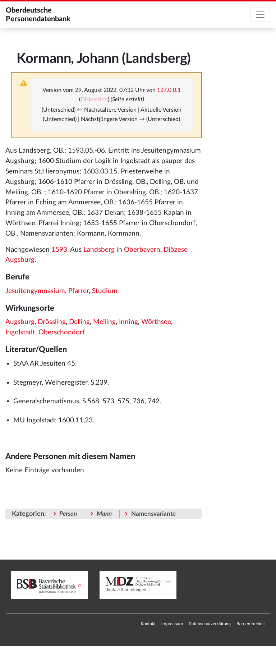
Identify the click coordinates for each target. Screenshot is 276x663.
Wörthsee (156, 322)
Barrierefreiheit (250, 623)
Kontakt (148, 623)
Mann (104, 514)
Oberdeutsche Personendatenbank (38, 15)
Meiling (104, 322)
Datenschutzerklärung (210, 623)
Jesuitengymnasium (35, 291)
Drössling (52, 322)
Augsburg (19, 322)
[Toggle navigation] (260, 15)
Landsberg (99, 249)
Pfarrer (78, 291)
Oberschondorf (61, 332)
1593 (59, 249)
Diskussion (94, 99)
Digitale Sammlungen (125, 589)
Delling (79, 322)
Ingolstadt (20, 332)
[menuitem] (148, 624)
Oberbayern (142, 249)
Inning (128, 322)
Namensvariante (153, 514)
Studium (105, 291)
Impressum (172, 623)
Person (68, 514)
